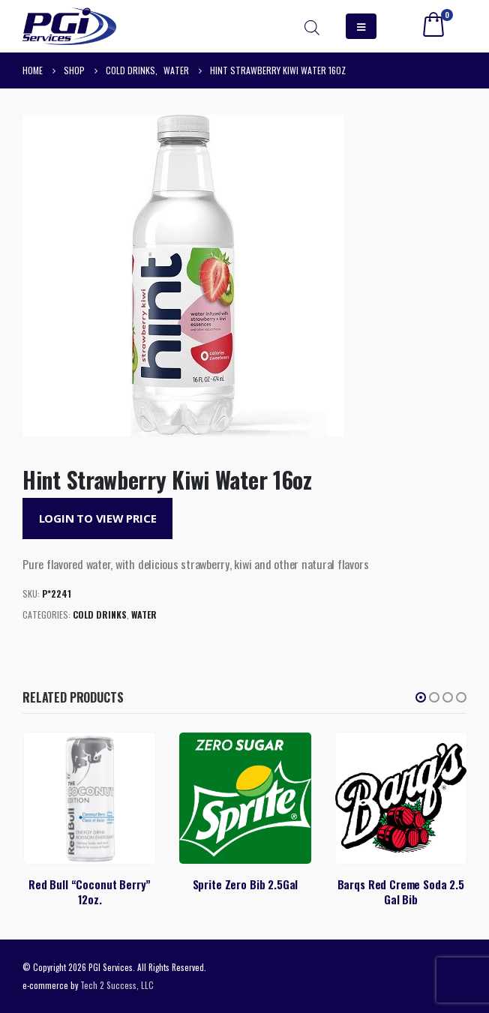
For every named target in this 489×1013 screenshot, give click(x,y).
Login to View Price (98, 518)
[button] (421, 697)
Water (144, 614)
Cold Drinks (100, 614)
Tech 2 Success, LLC (117, 985)
